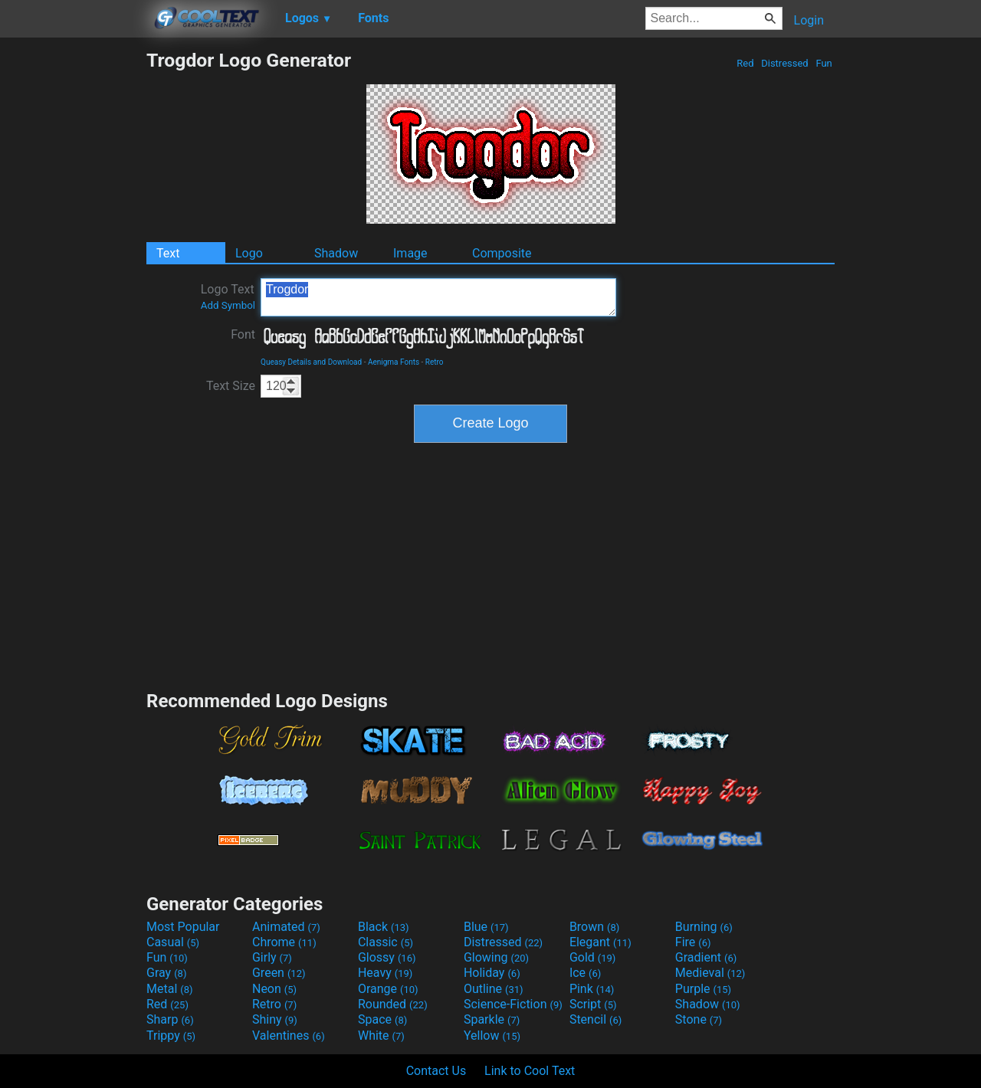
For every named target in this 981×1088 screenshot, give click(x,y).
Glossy (387, 957)
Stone (698, 1019)
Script (593, 1004)
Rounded (393, 1004)
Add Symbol (228, 305)
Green (279, 972)
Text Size (230, 386)
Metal (169, 988)
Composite (502, 253)
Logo (249, 253)
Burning (704, 926)
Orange (388, 988)
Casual (172, 942)
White (381, 1035)
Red (745, 63)
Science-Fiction (513, 1004)
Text (167, 253)
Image (410, 253)
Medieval (710, 972)
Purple (703, 988)
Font (243, 334)
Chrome (284, 942)
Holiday (492, 972)
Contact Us (436, 1070)
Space (382, 1019)
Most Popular (183, 926)
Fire (693, 942)
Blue (486, 926)
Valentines (288, 1035)
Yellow (492, 1035)
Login (809, 20)
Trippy (170, 1035)
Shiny (274, 1019)
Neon (274, 988)
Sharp (170, 1019)
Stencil (595, 1019)
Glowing (496, 957)
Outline (493, 988)
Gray (166, 972)
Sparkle (492, 1019)
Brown (594, 926)
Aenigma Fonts (393, 362)
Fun (824, 63)
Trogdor (438, 297)
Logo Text (228, 296)
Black (383, 926)
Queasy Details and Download (311, 362)
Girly (272, 957)
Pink (592, 988)
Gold (592, 957)
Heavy (385, 972)
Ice (585, 972)
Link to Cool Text (529, 1070)
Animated (286, 926)
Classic (385, 942)
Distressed (785, 63)
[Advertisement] (72, 279)
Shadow (336, 253)
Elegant (600, 942)
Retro (434, 362)
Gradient (706, 957)
